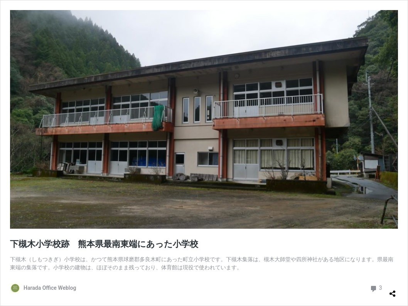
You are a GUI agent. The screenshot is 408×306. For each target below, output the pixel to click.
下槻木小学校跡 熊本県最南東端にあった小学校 (104, 244)
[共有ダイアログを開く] (392, 290)
